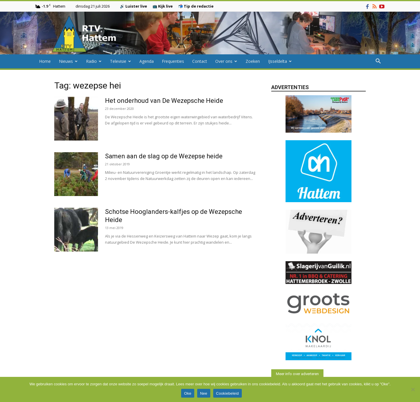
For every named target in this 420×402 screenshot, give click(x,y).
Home (45, 61)
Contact (199, 61)
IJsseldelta (280, 61)
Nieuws (68, 61)
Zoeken (253, 61)
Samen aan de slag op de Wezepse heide (164, 156)
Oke (187, 393)
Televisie (120, 61)
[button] (378, 62)
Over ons (226, 61)
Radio (94, 61)
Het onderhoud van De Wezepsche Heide (164, 100)
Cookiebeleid (227, 393)
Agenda (146, 61)
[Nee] (413, 389)
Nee (203, 393)
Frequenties (173, 61)
